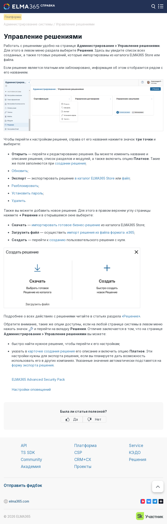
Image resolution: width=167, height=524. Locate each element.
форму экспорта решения (33, 365)
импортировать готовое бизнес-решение (66, 225)
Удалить (18, 201)
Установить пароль (27, 193)
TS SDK (28, 452)
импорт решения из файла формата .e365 (100, 232)
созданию (57, 240)
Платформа (85, 445)
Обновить (20, 171)
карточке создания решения (51, 351)
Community (31, 459)
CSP (78, 452)
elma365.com (6, 501)
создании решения (70, 163)
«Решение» (131, 316)
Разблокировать (25, 186)
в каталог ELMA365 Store (95, 178)
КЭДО (135, 452)
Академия (31, 466)
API (24, 445)
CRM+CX (82, 459)
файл (126, 178)
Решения (137, 459)
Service (136, 445)
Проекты (82, 466)
